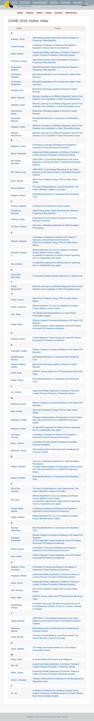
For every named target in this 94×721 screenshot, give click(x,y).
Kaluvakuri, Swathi (19, 351)
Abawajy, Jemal (17, 39)
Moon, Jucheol (17, 443)
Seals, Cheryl (17, 583)
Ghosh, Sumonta (18, 307)
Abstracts (29, 13)
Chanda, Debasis (18, 206)
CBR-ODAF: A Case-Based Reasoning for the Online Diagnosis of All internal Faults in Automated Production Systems (57, 162)
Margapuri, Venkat (19, 420)
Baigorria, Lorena (18, 146)
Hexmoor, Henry (18, 339)
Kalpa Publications (40, 3)
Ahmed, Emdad (17, 46)
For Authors (65, 3)
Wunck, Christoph (18, 680)
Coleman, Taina (17, 219)
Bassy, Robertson (18, 153)
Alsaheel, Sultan (18, 127)
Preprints (54, 3)
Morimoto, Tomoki (18, 451)
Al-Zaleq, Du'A (17, 90)
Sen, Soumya (17, 590)
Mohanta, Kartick (18, 429)
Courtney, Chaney (19, 227)
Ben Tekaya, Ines (18, 172)
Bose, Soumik (17, 181)
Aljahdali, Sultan (18, 105)
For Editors (78, 3)
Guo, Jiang (15, 314)
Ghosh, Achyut (17, 300)
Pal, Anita (15, 500)
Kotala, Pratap (17, 380)
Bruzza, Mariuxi (17, 188)
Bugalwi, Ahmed (18, 195)
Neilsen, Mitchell (18, 467)
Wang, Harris (16, 659)
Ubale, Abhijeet (17, 649)
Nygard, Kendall (18, 478)
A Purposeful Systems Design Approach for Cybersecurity (57, 276)
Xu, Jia (14, 693)
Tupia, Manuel (17, 637)
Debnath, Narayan (19, 241)
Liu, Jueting (16, 392)
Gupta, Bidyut (17, 324)
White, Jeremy (17, 673)
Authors (48, 13)
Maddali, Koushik (18, 404)
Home (14, 3)
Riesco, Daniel (17, 549)
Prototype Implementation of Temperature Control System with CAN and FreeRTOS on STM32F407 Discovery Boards (57, 420)
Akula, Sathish (17, 54)
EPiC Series (25, 3)
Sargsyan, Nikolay (19, 576)
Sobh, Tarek (16, 598)
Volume (20, 13)
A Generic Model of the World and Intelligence (52, 659)
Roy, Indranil (16, 556)
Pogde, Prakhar (17, 517)
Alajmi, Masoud (17, 98)
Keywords (59, 13)
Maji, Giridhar (17, 411)
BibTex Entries (71, 13)
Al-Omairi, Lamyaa (19, 61)
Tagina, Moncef (17, 621)
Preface (39, 13)
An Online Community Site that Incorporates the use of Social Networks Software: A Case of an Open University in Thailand (57, 606)
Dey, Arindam (17, 264)
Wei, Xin (14, 665)
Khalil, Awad (16, 373)
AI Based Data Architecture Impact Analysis (51, 206)
